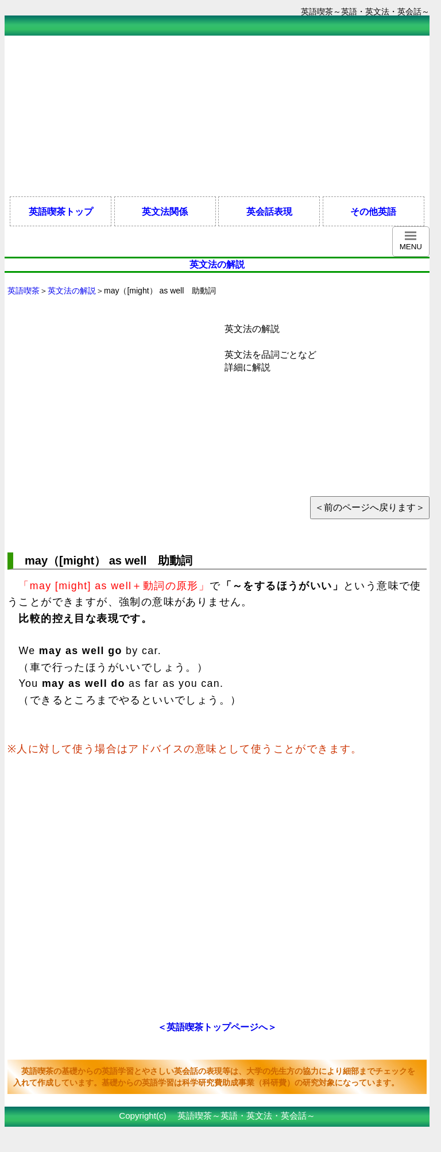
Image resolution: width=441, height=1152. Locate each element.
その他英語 (373, 211)
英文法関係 (165, 211)
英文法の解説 (72, 290)
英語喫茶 (23, 290)
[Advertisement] (214, 116)
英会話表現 (269, 211)
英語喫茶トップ (61, 211)
